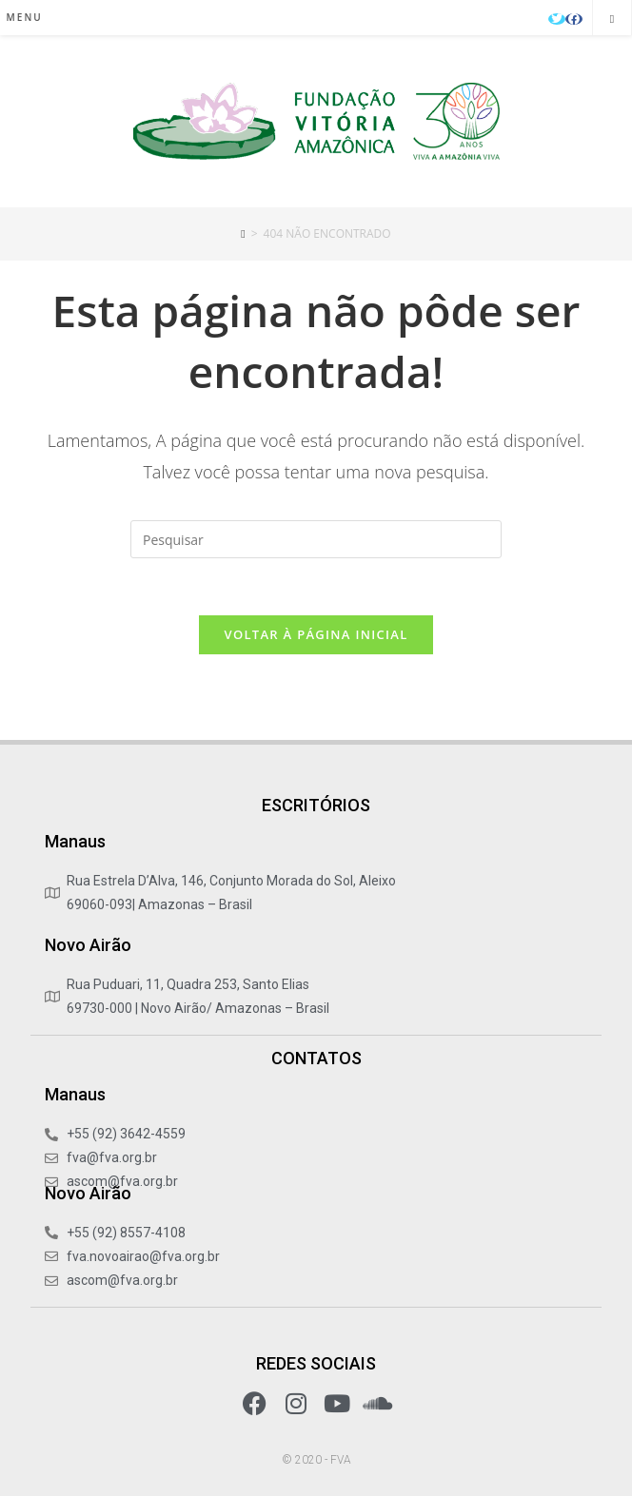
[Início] (243, 233)
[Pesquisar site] (612, 19)
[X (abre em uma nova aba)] (556, 19)
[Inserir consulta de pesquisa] (316, 539)
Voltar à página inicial (315, 634)
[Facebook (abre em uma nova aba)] (574, 19)
